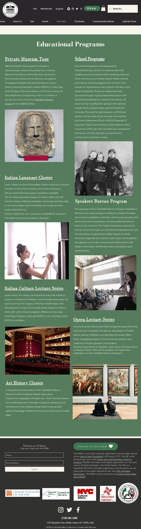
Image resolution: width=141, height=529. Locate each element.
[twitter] (77, 8)
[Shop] (92, 8)
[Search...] (122, 9)
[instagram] (72, 8)
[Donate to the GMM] (95, 446)
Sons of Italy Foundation (91, 456)
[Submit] (34, 469)
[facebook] (81, 8)
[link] (103, 8)
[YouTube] (68, 8)
